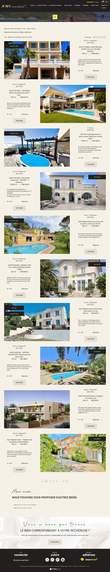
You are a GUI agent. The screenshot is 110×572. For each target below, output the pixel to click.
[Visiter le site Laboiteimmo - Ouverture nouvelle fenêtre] (55, 569)
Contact (104, 8)
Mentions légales (64, 566)
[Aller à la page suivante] (67, 481)
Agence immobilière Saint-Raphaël (12, 28)
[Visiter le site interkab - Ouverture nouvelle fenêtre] (91, 559)
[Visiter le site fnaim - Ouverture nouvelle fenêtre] (82, 559)
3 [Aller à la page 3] (53, 481)
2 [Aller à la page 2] (49, 481)
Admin (70, 566)
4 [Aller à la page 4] (56, 481)
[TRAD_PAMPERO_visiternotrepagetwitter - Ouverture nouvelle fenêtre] (52, 560)
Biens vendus (68, 5)
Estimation (77, 5)
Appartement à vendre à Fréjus (23, 508)
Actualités (85, 5)
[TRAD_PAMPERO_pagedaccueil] (13, 7)
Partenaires (75, 566)
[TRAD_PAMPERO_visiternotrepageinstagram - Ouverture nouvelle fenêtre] (58, 560)
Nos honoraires (50, 566)
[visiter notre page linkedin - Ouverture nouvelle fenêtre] (63, 560)
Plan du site (57, 566)
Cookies (88, 566)
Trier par (88, 37)
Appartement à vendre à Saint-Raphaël (25, 505)
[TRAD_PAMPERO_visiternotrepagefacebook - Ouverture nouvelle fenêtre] (47, 560)
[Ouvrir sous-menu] (35, 5)
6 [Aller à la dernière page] (63, 481)
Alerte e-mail (94, 5)
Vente (24, 28)
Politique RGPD (82, 566)
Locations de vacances (55, 5)
